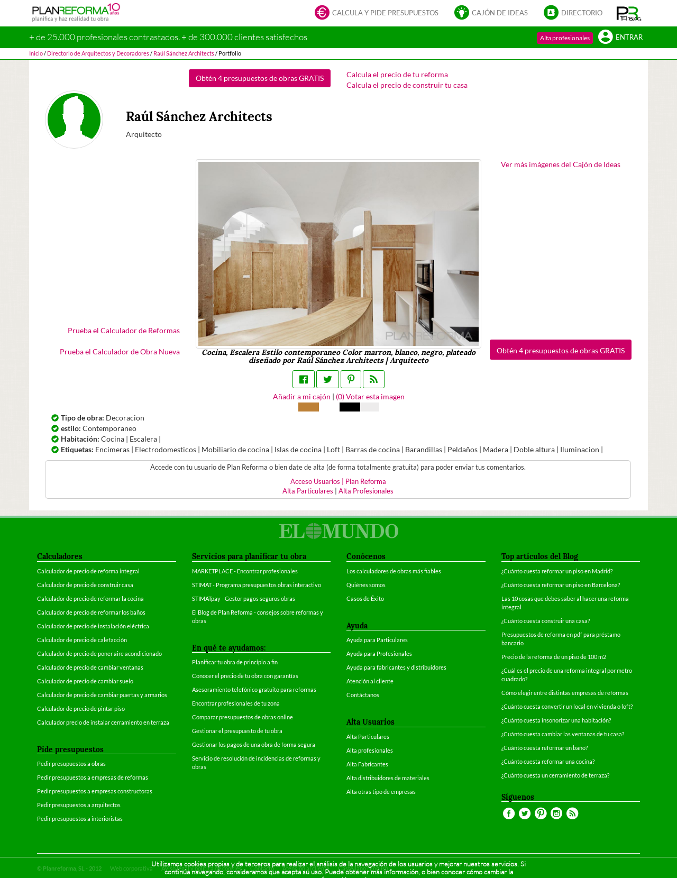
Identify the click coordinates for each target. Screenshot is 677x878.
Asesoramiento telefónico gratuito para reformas (254, 689)
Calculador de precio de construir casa (85, 584)
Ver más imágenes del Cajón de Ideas (560, 164)
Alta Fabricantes (367, 764)
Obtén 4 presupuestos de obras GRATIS (260, 78)
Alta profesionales (565, 38)
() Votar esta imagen (370, 396)
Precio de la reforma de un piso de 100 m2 (553, 656)
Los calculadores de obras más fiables (393, 571)
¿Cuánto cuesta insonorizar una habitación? (556, 720)
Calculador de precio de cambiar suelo (85, 681)
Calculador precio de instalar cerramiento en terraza (103, 722)
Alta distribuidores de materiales (387, 777)
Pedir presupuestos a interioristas (80, 818)
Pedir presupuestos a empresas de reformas (92, 777)
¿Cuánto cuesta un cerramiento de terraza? (555, 775)
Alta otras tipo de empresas (381, 791)
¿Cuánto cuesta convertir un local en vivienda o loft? (567, 706)
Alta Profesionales (366, 491)
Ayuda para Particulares (377, 639)
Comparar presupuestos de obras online (242, 717)
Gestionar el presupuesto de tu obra (237, 730)
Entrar (620, 38)
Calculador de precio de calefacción (82, 639)
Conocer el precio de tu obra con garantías (245, 675)
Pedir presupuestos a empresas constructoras (94, 791)
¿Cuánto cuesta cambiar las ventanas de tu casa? (562, 733)
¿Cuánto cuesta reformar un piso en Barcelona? (560, 584)
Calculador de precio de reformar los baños (91, 612)
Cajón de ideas (491, 13)
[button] (629, 13)
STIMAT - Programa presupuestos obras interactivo (256, 584)
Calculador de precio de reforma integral (88, 571)
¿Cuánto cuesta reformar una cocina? (547, 761)
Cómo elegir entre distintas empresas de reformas (564, 692)
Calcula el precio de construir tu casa (407, 84)
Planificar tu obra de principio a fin (235, 661)
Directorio (573, 13)
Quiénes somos (366, 584)
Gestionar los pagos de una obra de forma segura (253, 744)
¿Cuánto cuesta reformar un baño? (544, 747)
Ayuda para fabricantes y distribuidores (396, 667)
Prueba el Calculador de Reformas (124, 330)
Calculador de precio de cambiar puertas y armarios (102, 694)
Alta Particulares (307, 491)
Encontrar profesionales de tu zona (236, 703)
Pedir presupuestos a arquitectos (79, 804)
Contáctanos (362, 694)
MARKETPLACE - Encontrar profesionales (245, 571)
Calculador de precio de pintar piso (81, 708)
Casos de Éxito (365, 598)
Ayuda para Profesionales (379, 653)
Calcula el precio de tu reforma (397, 74)
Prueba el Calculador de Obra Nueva (120, 351)
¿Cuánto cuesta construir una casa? (545, 620)
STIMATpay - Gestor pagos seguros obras (243, 598)
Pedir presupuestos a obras (71, 763)
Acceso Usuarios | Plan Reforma (338, 482)
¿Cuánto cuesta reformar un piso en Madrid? (556, 571)
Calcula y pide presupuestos (376, 13)
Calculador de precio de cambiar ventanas (90, 667)
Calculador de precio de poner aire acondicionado (99, 653)
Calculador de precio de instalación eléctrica (93, 626)
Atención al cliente (370, 681)
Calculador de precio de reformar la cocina (90, 598)
